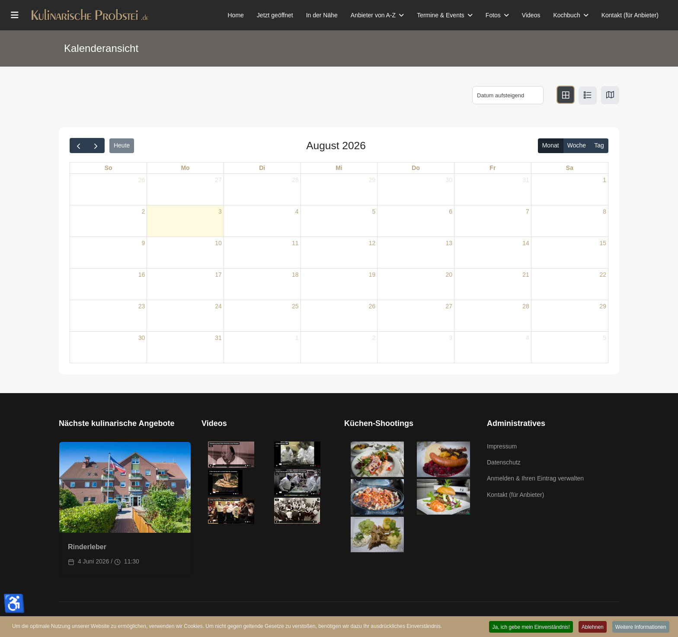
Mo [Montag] (185, 167)
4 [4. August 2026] (297, 211)
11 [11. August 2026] (295, 243)
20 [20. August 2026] (448, 274)
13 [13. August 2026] (448, 243)
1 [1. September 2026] (297, 337)
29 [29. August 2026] (602, 306)
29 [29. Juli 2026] (372, 179)
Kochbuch (566, 15)
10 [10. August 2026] (218, 243)
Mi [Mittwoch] (339, 167)
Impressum (502, 446)
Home (236, 15)
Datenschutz (504, 462)
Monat (550, 145)
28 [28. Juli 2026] (295, 179)
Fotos (493, 15)
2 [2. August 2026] (143, 211)
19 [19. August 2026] (372, 274)
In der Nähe (322, 15)
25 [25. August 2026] (295, 306)
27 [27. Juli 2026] (218, 179)
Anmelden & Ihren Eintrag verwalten (535, 478)
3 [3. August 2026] (220, 211)
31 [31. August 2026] (218, 337)
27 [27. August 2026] (448, 306)
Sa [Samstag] (569, 167)
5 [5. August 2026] (374, 211)
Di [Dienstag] (262, 167)
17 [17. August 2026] (218, 274)
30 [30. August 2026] (141, 337)
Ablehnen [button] (591, 627)
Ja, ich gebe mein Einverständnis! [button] (528, 627)
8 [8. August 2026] (604, 211)
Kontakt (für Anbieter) (630, 15)
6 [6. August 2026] (450, 211)
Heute (122, 145)
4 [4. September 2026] (527, 337)
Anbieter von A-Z (373, 15)
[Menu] (15, 15)
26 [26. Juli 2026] (141, 179)
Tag (599, 145)
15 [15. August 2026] (602, 243)
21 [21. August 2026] (525, 274)
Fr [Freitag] (492, 167)
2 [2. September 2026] (374, 337)
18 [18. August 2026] (295, 274)
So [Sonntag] (108, 167)
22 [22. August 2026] (602, 274)
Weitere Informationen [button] (640, 627)
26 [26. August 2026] (372, 306)
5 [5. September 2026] (604, 337)
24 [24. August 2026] (218, 306)
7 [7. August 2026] (527, 211)
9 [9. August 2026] (143, 243)
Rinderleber (87, 547)
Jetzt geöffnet (275, 15)
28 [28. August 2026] (525, 306)
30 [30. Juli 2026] (448, 179)
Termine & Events (440, 15)
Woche (576, 145)
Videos (531, 15)
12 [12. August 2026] (372, 243)
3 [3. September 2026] (450, 337)
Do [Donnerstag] (416, 167)
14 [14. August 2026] (525, 243)
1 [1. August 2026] (604, 179)
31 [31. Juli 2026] (525, 179)
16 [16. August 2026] (141, 274)
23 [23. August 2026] (141, 306)
